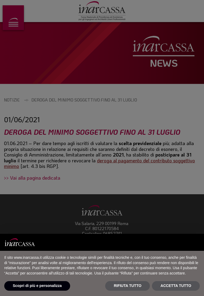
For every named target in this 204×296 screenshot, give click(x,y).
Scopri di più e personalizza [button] (37, 286)
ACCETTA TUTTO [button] (175, 286)
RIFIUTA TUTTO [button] (127, 286)
